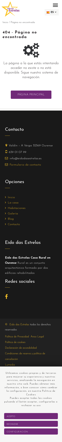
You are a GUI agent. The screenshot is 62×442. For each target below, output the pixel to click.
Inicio (11, 197)
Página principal (31, 94)
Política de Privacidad (17, 336)
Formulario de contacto (25, 164)
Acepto (11, 416)
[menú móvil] (55, 5)
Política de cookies (15, 342)
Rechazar (12, 424)
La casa (13, 202)
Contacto (14, 224)
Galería (13, 213)
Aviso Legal (37, 336)
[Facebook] (7, 297)
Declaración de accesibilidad (21, 348)
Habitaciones (16, 208)
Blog (11, 219)
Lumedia (10, 365)
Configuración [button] (17, 432)
